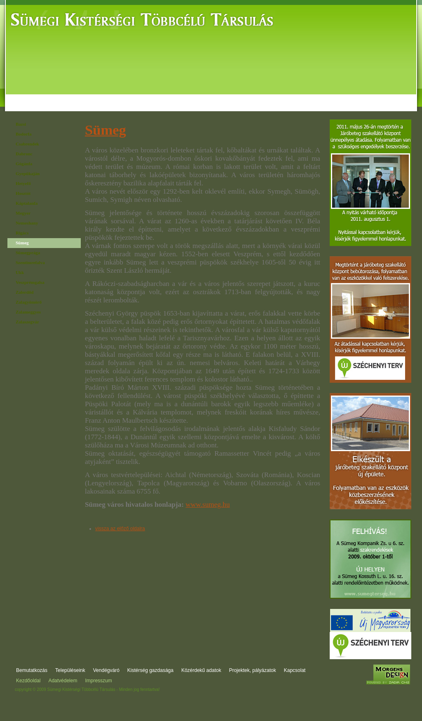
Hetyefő (23, 183)
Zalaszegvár (27, 321)
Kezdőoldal (28, 681)
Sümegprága (28, 252)
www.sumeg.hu (207, 504)
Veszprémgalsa (30, 282)
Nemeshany (27, 222)
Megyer (23, 213)
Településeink (70, 670)
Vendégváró (126, 96)
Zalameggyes (28, 311)
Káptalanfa (27, 203)
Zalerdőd (24, 292)
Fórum (352, 96)
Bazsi (21, 124)
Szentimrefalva (30, 262)
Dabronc (24, 153)
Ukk (20, 272)
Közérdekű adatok (241, 96)
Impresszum (98, 681)
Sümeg (22, 242)
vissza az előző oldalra (120, 528)
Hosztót (23, 193)
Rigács (22, 232)
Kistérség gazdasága (180, 96)
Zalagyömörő (29, 302)
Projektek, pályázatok (304, 96)
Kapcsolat (385, 96)
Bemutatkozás (32, 96)
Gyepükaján (28, 173)
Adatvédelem (62, 681)
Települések (80, 96)
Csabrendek (27, 143)
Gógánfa (24, 163)
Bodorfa (24, 133)
